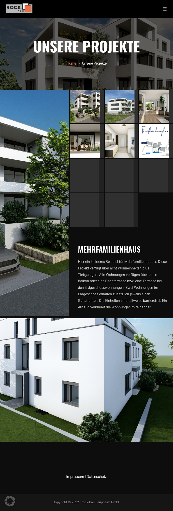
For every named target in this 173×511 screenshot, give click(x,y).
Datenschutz (97, 477)
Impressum (75, 477)
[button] (10, 501)
